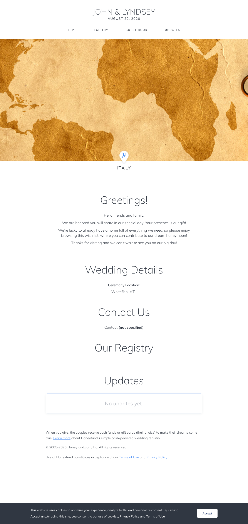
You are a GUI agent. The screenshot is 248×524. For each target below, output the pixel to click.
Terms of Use (129, 457)
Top (70, 30)
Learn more (61, 438)
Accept (207, 513)
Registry (100, 30)
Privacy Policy (156, 457)
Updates (173, 30)
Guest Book (136, 30)
